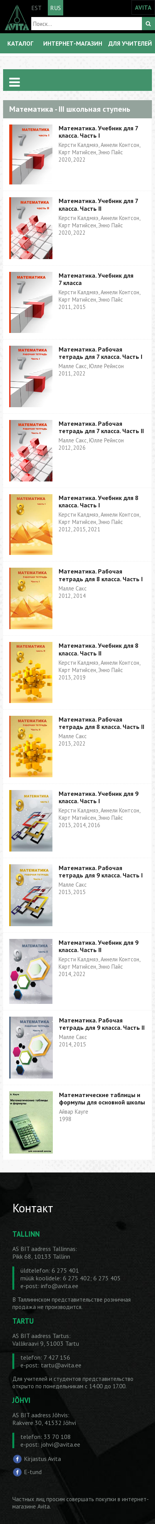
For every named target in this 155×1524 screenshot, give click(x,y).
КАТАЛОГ (20, 43)
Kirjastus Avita (42, 1459)
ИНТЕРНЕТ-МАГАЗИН (72, 43)
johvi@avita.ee (60, 1444)
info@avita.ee (59, 1286)
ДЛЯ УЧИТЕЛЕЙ (130, 43)
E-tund (33, 1471)
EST (36, 8)
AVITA (143, 7)
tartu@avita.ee (61, 1365)
